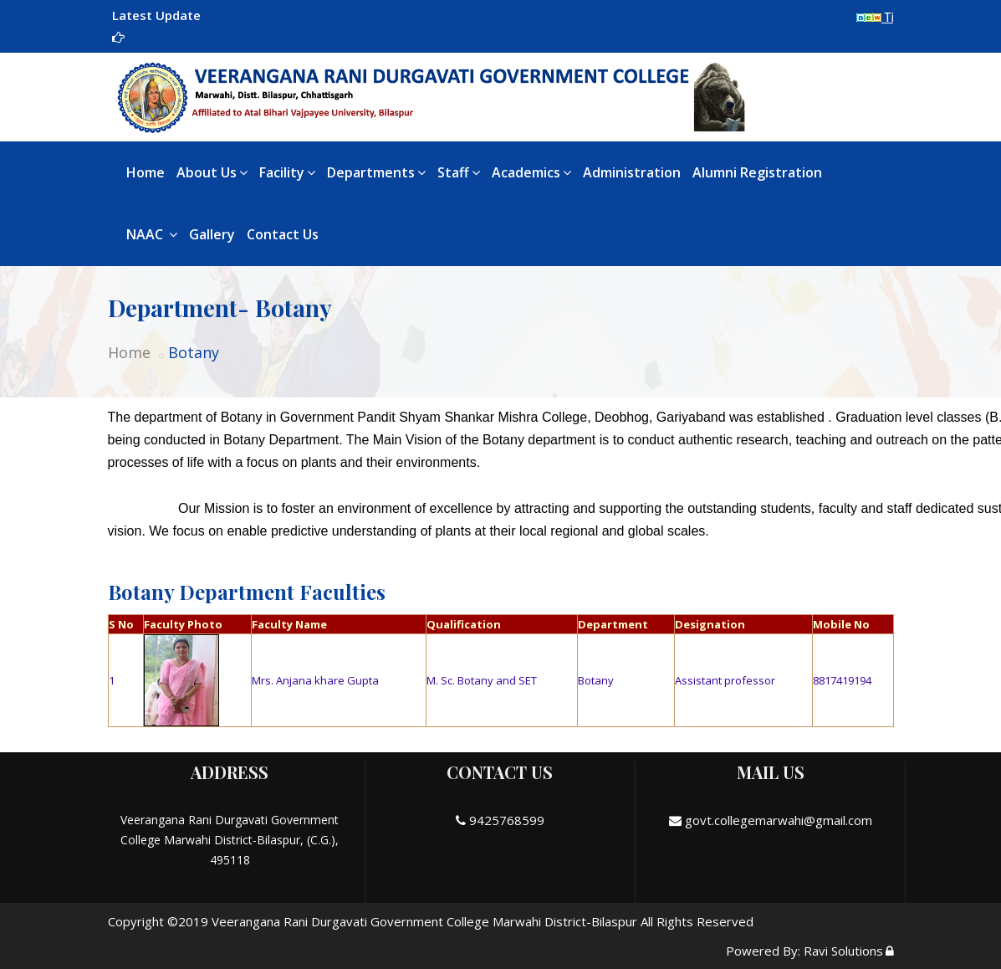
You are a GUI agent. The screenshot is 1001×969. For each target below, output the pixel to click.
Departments (376, 172)
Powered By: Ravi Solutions (804, 950)
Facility (287, 172)
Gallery (212, 234)
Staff (458, 172)
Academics (531, 172)
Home (145, 172)
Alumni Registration (757, 172)
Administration (632, 172)
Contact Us (283, 234)
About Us (212, 172)
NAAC (151, 234)
